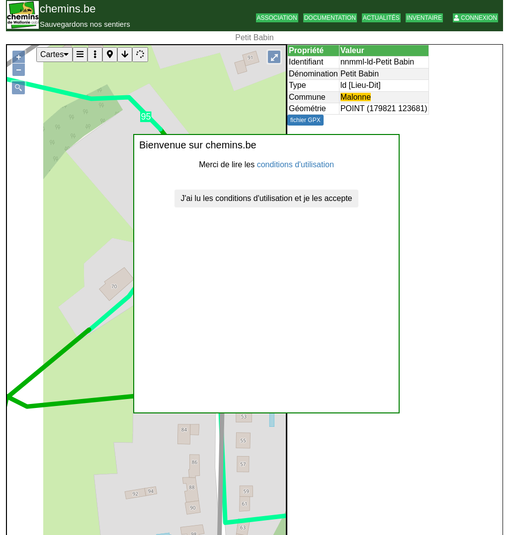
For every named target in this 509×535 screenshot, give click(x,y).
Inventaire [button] (424, 17)
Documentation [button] (330, 17)
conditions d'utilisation (295, 164)
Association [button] (277, 17)
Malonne (355, 97)
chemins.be (68, 8)
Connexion (475, 17)
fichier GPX (305, 120)
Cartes (54, 54)
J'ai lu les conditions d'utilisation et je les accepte (266, 198)
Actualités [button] (381, 17)
